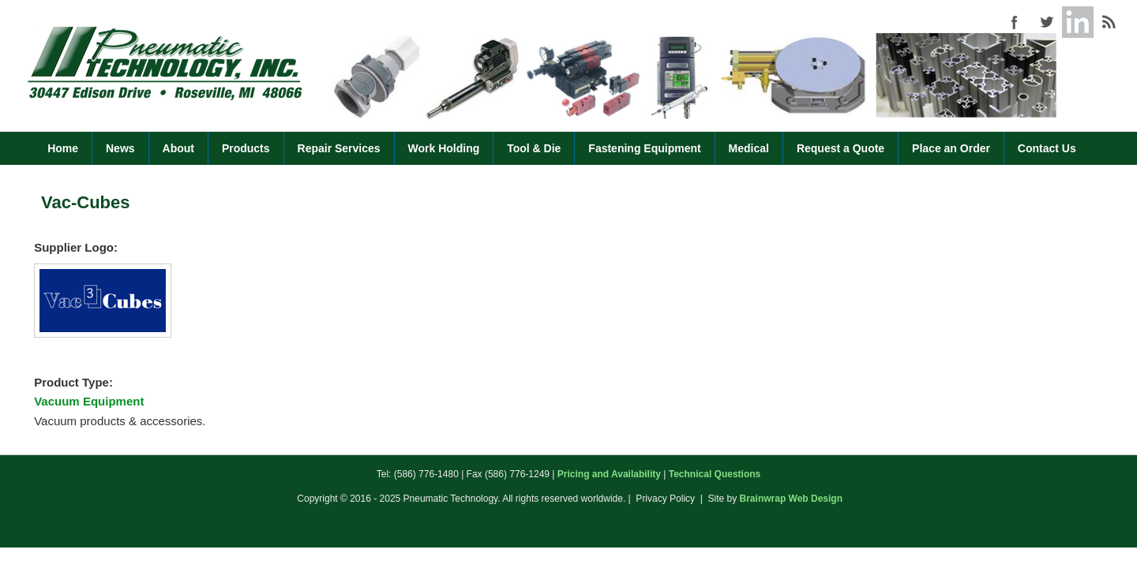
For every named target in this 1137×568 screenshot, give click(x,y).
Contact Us (1047, 148)
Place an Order (951, 148)
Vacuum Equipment (89, 401)
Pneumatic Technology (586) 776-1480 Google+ (1078, 22)
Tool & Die (534, 148)
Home (62, 148)
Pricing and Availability (609, 474)
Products (246, 148)
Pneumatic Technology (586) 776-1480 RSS (1109, 22)
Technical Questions (714, 474)
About (178, 148)
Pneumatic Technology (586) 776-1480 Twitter (1046, 22)
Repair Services (339, 148)
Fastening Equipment (644, 148)
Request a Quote (840, 148)
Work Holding (444, 148)
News (120, 148)
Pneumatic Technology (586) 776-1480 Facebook (1014, 22)
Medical (749, 148)
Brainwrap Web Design (791, 498)
